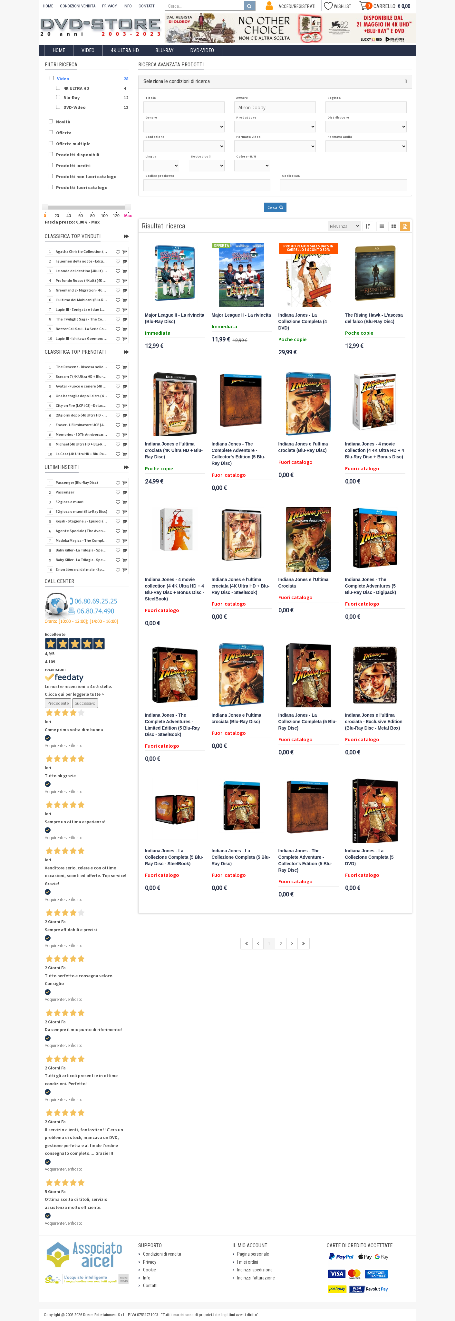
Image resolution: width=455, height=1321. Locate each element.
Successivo (85, 703)
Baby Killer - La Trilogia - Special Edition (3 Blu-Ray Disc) (81, 559)
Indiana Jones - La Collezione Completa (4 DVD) (302, 321)
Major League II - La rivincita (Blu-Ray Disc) (175, 318)
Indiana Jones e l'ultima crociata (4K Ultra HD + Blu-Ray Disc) (174, 450)
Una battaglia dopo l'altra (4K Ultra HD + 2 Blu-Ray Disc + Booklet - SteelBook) (81, 395)
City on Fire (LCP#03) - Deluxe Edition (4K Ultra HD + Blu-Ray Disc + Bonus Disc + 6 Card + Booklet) (81, 405)
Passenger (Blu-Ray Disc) (77, 482)
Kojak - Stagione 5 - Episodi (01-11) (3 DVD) (81, 521)
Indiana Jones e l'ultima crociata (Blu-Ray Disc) (303, 447)
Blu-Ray (164, 50)
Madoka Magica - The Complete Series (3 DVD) (81, 540)
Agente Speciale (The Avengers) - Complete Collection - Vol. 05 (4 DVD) (81, 530)
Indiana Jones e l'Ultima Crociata (303, 583)
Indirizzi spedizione (255, 1269)
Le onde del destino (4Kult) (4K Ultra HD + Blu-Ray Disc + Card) (81, 270)
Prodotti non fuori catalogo (86, 176)
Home (59, 50)
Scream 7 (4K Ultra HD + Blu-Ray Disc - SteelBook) (81, 376)
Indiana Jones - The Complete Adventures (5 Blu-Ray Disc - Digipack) (370, 586)
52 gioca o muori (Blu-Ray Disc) (81, 511)
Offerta (64, 133)
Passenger (65, 492)
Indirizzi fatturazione (256, 1277)
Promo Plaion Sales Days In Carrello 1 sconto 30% (308, 248)
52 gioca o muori (69, 501)
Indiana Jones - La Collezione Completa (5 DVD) (369, 857)
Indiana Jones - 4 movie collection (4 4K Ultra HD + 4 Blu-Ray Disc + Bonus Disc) (374, 450)
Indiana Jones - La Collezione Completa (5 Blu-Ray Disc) (307, 722)
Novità (63, 122)
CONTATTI (147, 6)
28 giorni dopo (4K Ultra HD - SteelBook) (81, 415)
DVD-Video (202, 50)
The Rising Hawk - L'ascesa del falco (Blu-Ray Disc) (374, 318)
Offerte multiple (73, 144)
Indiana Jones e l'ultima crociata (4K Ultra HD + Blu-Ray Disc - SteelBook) (241, 586)
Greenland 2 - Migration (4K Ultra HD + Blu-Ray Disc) (81, 290)
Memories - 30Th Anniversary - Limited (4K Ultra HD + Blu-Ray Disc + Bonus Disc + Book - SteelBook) (81, 434)
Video (88, 50)
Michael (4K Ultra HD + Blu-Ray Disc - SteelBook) (81, 444)
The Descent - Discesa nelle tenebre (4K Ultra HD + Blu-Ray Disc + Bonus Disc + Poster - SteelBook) (81, 366)
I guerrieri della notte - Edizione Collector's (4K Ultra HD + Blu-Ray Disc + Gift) (81, 261)
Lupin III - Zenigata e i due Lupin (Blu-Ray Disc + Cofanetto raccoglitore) (81, 309)
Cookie (149, 1269)
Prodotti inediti (73, 165)
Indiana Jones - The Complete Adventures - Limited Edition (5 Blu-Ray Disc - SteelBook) (172, 725)
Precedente (58, 703)
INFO (128, 6)
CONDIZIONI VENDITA (77, 6)
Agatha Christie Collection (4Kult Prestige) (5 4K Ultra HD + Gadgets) (81, 251)
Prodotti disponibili (77, 155)
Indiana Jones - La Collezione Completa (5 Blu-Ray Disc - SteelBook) (174, 857)
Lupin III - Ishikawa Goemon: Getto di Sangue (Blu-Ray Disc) (81, 338)
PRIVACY (109, 6)
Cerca (275, 207)
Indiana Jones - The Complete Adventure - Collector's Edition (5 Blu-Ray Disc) (239, 454)
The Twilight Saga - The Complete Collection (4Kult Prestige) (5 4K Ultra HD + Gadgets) (81, 319)
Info (146, 1277)
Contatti (150, 1285)
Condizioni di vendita (162, 1254)
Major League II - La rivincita (241, 315)
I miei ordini (247, 1262)
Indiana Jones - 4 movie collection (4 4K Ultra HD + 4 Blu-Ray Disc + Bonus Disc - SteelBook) (174, 589)
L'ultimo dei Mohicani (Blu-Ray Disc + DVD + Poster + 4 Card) (81, 299)
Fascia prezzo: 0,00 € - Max (72, 222)
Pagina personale (253, 1254)
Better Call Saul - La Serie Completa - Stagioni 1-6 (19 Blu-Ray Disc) (81, 328)
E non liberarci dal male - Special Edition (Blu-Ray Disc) (81, 569)
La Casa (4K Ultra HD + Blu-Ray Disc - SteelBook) (81, 453)
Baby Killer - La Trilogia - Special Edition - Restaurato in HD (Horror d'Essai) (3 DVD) (81, 550)
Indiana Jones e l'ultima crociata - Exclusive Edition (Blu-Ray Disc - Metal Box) (373, 722)
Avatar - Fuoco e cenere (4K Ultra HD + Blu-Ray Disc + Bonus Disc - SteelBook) (81, 386)
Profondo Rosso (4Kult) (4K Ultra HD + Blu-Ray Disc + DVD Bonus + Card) (81, 280)
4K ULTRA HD (125, 50)
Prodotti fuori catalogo (82, 187)
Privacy (149, 1262)
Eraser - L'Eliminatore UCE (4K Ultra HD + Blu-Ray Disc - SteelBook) (81, 424)
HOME (48, 6)
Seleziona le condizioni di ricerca (176, 81)
